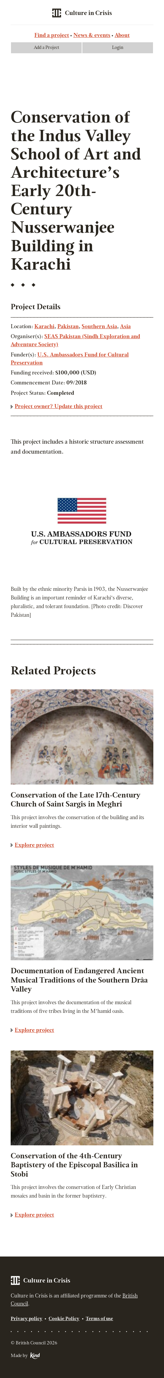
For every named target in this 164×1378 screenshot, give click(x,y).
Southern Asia (99, 327)
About (122, 35)
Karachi (44, 327)
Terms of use (99, 1318)
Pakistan (68, 327)
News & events (91, 35)
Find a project (51, 35)
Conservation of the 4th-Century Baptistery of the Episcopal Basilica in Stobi (74, 1166)
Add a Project (46, 47)
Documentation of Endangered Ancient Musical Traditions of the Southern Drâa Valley (79, 981)
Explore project (34, 845)
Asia (125, 327)
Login (117, 47)
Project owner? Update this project (58, 406)
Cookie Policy (64, 1318)
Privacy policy (26, 1318)
